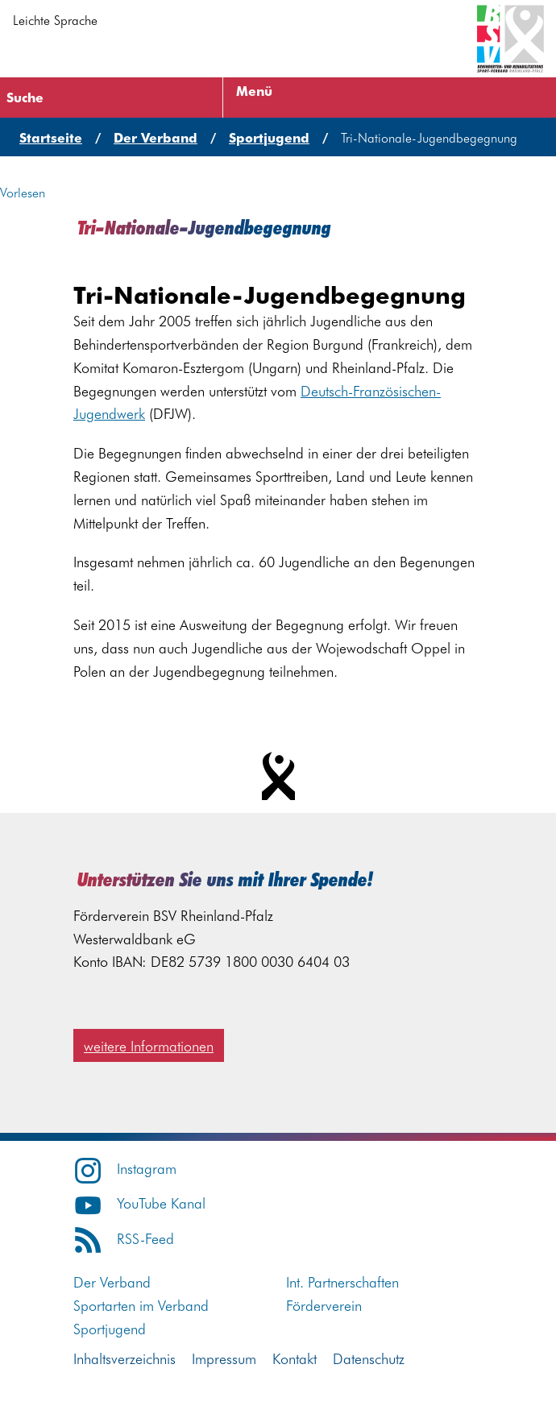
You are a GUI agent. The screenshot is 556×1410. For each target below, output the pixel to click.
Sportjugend (109, 1328)
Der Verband (112, 1281)
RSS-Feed (123, 1238)
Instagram (124, 1168)
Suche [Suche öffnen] (25, 97)
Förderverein (324, 1305)
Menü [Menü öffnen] (254, 90)
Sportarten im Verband (141, 1305)
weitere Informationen (149, 1045)
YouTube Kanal (139, 1202)
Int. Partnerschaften (342, 1281)
